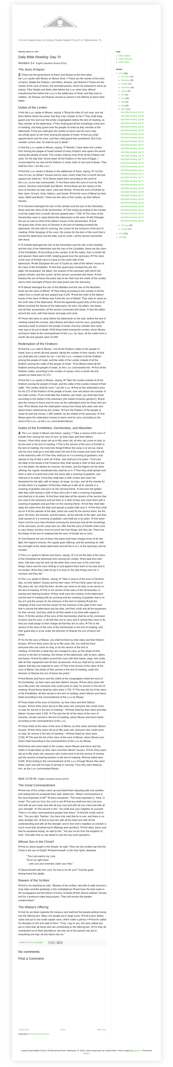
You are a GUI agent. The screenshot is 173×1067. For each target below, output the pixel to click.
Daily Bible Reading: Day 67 (132, 195)
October (124, 84)
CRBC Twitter (123, 62)
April (123, 106)
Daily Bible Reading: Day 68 (132, 192)
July (123, 95)
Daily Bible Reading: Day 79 (132, 152)
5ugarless (137, 1051)
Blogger (86, 1053)
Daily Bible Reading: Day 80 (132, 148)
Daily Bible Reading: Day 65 (132, 203)
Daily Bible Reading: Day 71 (132, 181)
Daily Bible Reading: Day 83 (132, 138)
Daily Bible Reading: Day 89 (132, 116)
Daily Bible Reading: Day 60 (132, 221)
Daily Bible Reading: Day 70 (132, 185)
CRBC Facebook (125, 59)
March (124, 109)
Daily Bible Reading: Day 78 (132, 156)
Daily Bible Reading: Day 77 (132, 159)
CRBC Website (124, 56)
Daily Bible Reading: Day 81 (132, 145)
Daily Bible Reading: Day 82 (132, 141)
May (123, 102)
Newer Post (24, 1030)
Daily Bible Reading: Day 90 (132, 112)
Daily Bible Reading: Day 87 (132, 123)
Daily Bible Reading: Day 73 (132, 174)
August (124, 91)
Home (62, 1030)
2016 (121, 233)
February (125, 225)
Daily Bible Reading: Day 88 (132, 119)
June (123, 98)
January (124, 229)
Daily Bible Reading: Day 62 (132, 214)
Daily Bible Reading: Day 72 (132, 177)
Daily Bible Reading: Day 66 (132, 199)
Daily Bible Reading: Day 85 (132, 130)
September (126, 87)
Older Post (101, 1030)
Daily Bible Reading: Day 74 (132, 170)
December (125, 76)
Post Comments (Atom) (39, 1034)
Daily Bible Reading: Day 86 (132, 127)
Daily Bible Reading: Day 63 (132, 210)
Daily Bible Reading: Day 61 (132, 217)
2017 (121, 73)
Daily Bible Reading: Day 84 (132, 134)
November (125, 80)
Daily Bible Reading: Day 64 (132, 206)
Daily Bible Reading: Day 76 (132, 163)
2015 (121, 237)
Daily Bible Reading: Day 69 (132, 188)
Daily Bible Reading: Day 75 (132, 166)
